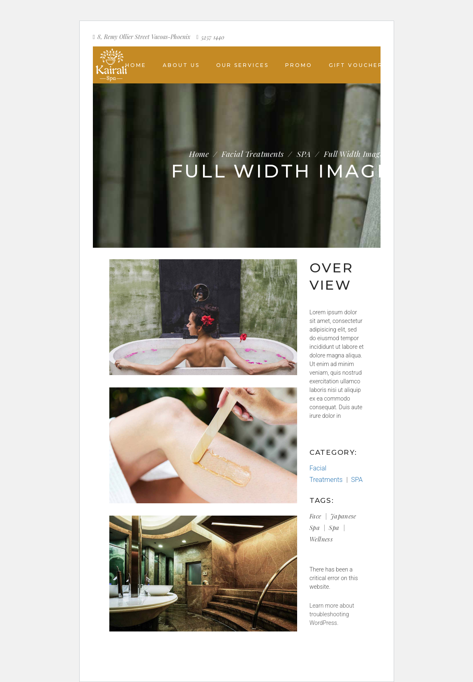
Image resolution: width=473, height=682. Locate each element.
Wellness (321, 539)
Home (199, 154)
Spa (334, 527)
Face (315, 516)
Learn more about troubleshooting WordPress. (331, 614)
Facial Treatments (253, 154)
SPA (304, 154)
